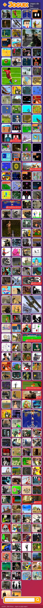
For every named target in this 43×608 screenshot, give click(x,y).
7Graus (12, 606)
